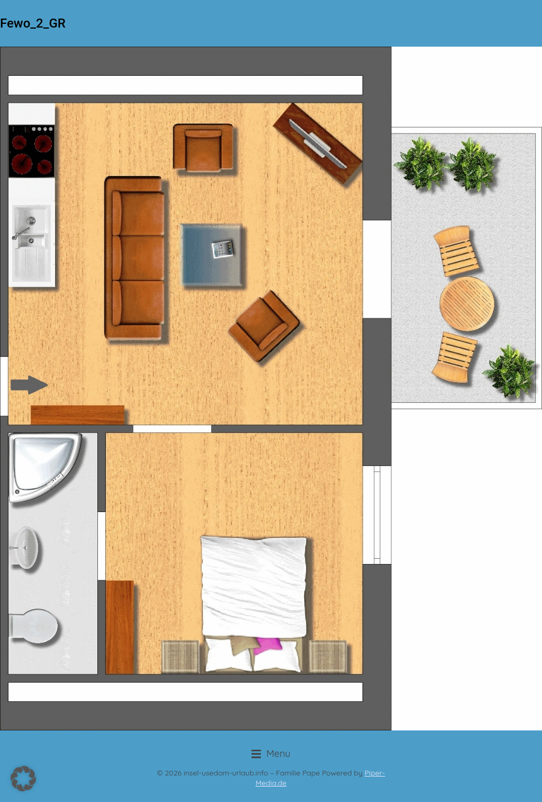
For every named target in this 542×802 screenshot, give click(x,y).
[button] (271, 754)
